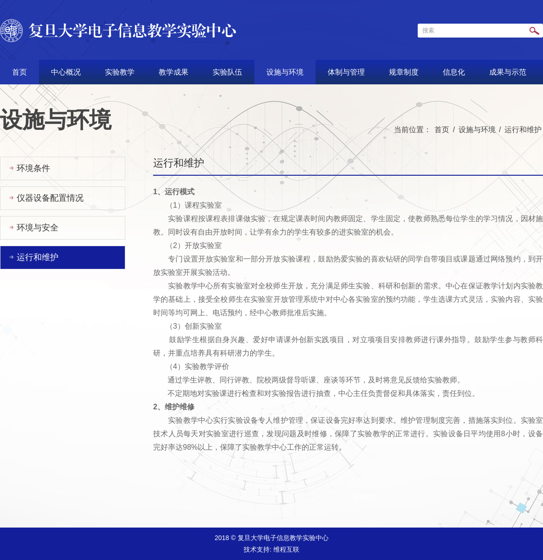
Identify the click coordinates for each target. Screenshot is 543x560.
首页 (19, 72)
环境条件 (33, 168)
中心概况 (66, 72)
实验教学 (120, 72)
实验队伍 (227, 72)
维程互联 (286, 549)
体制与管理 (346, 72)
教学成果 (173, 72)
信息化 (454, 72)
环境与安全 (37, 227)
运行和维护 (523, 130)
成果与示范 (507, 72)
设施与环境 (285, 72)
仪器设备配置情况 (50, 198)
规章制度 (404, 72)
